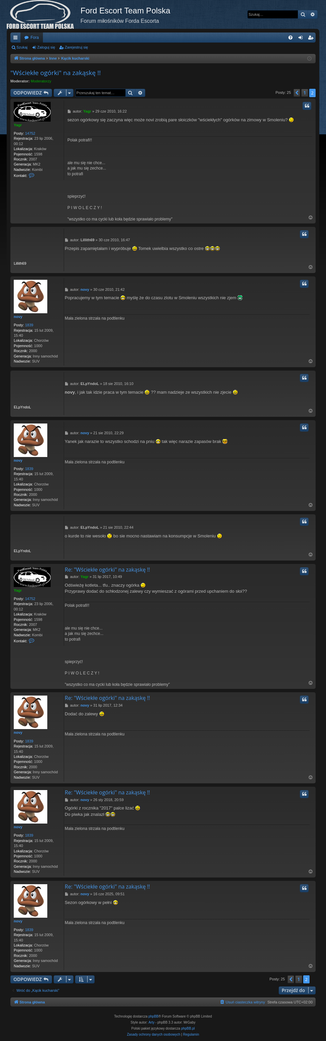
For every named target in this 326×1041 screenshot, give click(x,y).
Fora (35, 37)
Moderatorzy (41, 81)
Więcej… (16, 39)
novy (18, 317)
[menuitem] (290, 37)
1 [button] (304, 92)
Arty (152, 1022)
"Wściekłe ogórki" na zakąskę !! (55, 72)
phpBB (154, 1016)
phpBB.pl (188, 1028)
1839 (29, 325)
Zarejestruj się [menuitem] (312, 39)
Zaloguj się (46, 47)
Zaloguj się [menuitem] (302, 39)
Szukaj (22, 47)
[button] (296, 93)
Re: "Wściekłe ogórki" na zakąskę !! (107, 569)
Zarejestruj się (76, 47)
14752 (30, 133)
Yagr (18, 125)
